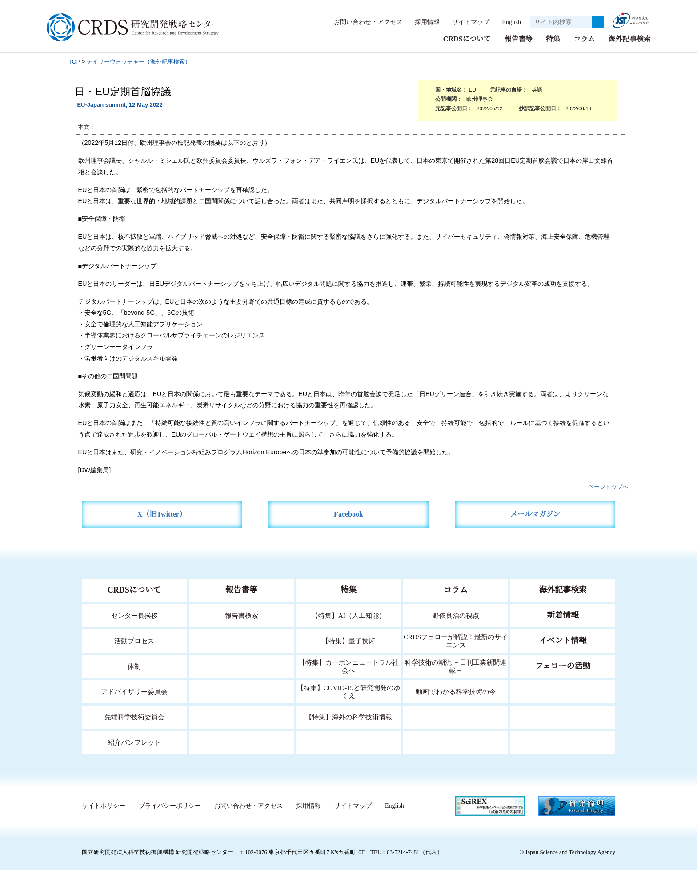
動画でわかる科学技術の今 (456, 691)
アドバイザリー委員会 (134, 691)
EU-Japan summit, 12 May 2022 (119, 104)
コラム (584, 38)
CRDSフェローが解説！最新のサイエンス (456, 640)
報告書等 (518, 38)
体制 (134, 665)
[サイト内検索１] (561, 22)
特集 (553, 38)
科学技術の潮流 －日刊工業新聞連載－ (456, 665)
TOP (74, 61)
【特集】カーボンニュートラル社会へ (349, 665)
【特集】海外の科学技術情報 (348, 716)
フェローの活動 (563, 665)
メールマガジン (535, 514)
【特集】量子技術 (348, 640)
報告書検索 (241, 615)
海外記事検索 (629, 38)
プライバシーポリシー (169, 805)
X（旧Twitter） (162, 514)
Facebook (348, 514)
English (509, 21)
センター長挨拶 (134, 615)
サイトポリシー (103, 805)
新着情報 (563, 615)
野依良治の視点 (456, 615)
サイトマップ (466, 21)
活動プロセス (134, 640)
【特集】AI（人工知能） (349, 615)
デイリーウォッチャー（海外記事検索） (139, 61)
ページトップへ (608, 486)
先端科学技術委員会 (134, 716)
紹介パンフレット (134, 741)
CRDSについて (466, 38)
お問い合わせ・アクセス (363, 21)
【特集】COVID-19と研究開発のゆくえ (348, 691)
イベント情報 (563, 640)
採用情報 (422, 21)
